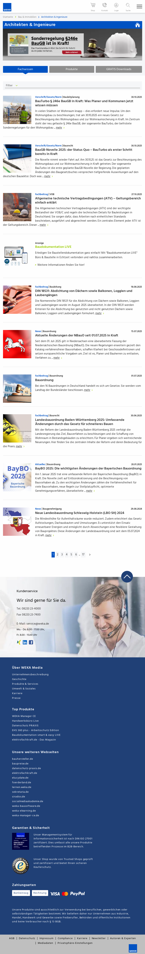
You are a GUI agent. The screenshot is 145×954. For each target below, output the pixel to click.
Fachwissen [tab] (25, 69)
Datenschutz (27, 938)
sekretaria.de (20, 792)
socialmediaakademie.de (27, 801)
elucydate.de (20, 778)
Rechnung (39, 893)
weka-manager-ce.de (25, 816)
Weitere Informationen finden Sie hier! (59, 265)
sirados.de (18, 797)
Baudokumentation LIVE (53, 247)
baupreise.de (20, 764)
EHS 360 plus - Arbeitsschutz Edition (35, 730)
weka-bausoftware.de (26, 806)
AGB (12, 938)
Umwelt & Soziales (24, 689)
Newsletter (99, 938)
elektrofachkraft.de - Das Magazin (34, 740)
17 (83, 554)
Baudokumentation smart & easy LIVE (36, 735)
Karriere (17, 693)
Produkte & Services (25, 684)
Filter (12, 85)
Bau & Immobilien (27, 17)
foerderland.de (21, 783)
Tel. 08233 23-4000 (29, 608)
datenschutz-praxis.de (26, 768)
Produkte (72, 69)
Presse (16, 698)
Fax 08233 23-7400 (29, 615)
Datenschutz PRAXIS (25, 726)
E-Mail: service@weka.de (33, 624)
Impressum (46, 938)
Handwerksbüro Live (25, 721)
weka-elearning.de (24, 811)
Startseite (8, 17)
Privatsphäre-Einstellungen (75, 943)
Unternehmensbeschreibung (30, 675)
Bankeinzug (21, 893)
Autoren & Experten (123, 938)
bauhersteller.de (22, 759)
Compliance (65, 938)
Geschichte (19, 679)
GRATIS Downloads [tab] (118, 69)
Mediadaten (45, 943)
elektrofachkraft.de (24, 773)
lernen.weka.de (21, 787)
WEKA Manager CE (24, 716)
